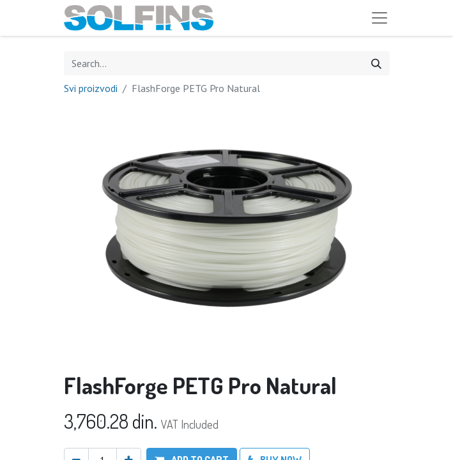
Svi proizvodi (91, 88)
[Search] (376, 63)
